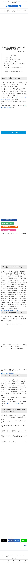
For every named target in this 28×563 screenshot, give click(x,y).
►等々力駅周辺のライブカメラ (8, 230)
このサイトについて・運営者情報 (7, 555)
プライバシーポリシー (20, 554)
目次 (12, 55)
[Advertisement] (14, 30)
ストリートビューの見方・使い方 (11, 61)
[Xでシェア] (4, 540)
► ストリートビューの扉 (13, 403)
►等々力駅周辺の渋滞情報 (7, 223)
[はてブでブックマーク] (17, 540)
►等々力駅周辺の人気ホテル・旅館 (9, 226)
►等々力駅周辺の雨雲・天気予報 (9, 220)
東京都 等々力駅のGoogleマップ (11, 57)
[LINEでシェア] (24, 540)
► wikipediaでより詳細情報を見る (9, 310)
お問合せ (14, 558)
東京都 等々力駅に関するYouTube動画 (12, 59)
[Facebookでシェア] (11, 540)
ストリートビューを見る (13, 132)
